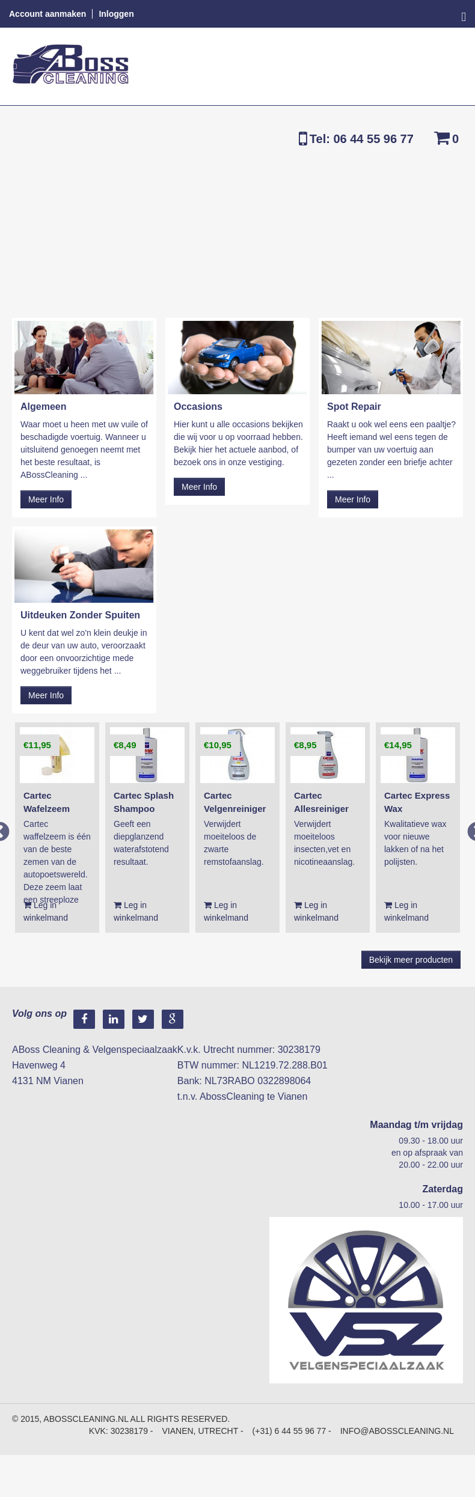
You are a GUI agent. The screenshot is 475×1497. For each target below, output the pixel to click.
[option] (57, 827)
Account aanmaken (47, 14)
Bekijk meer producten (411, 960)
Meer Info (46, 499)
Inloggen (116, 14)
